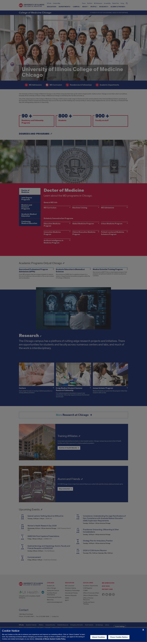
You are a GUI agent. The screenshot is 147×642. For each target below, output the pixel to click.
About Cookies (98, 637)
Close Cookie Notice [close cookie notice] (119, 637)
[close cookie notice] (143, 630)
